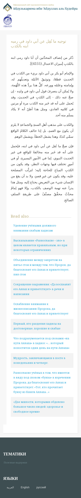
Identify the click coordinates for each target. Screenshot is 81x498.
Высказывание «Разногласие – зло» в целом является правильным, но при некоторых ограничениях (40, 245)
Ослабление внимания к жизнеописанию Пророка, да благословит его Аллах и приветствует (40, 308)
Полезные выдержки (17, 462)
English (25, 487)
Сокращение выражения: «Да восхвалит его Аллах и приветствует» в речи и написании (42, 289)
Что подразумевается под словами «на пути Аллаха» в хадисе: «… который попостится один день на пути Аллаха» (41, 343)
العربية (10, 487)
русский (41, 487)
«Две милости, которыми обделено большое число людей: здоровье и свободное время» (39, 406)
